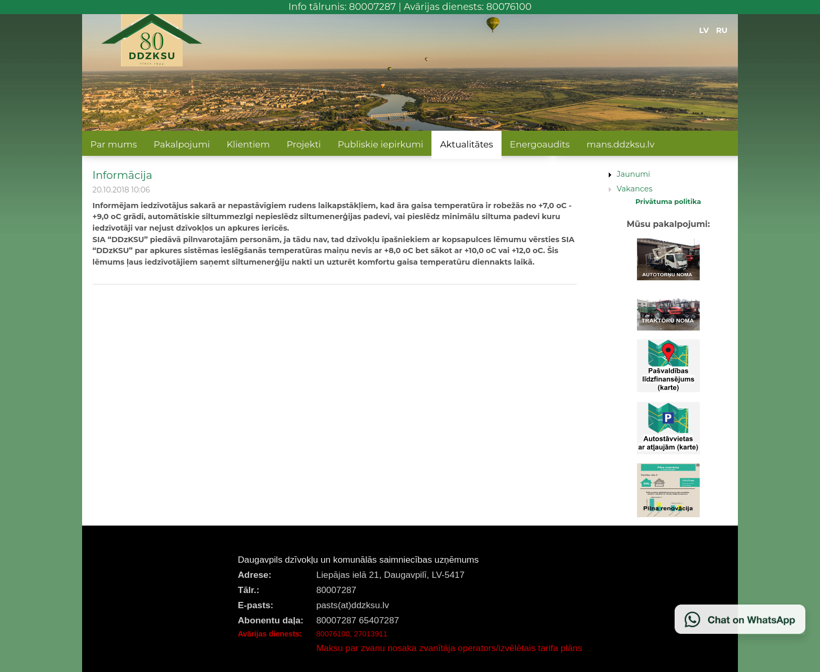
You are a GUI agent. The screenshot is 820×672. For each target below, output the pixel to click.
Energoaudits (540, 144)
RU (721, 30)
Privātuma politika (668, 201)
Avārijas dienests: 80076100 (468, 7)
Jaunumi (633, 174)
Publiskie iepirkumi (381, 144)
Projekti (304, 144)
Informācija (122, 174)
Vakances (634, 188)
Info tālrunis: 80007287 (342, 7)
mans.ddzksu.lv (620, 144)
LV (704, 30)
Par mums (113, 144)
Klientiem (248, 144)
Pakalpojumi (182, 144)
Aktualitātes (466, 144)
